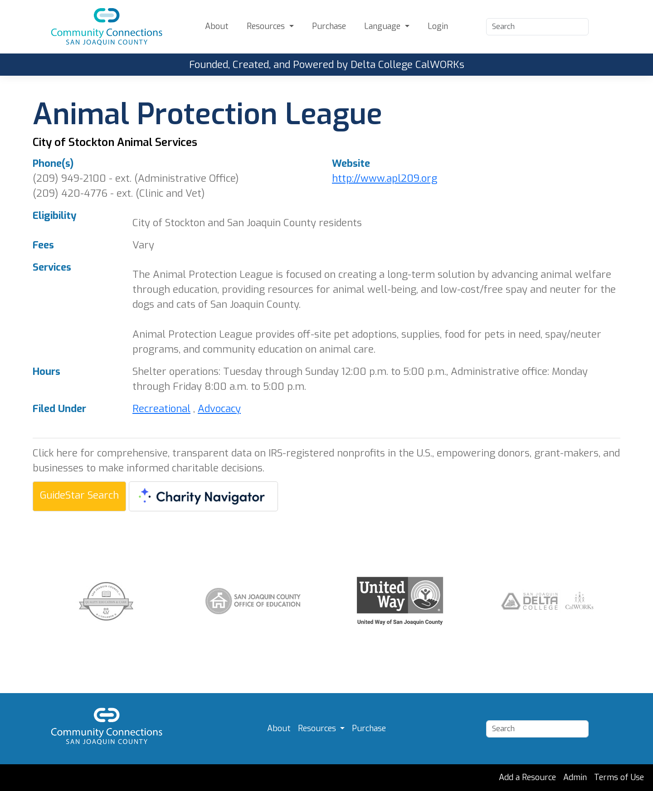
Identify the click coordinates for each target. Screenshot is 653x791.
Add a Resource (527, 777)
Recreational (161, 408)
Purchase (329, 26)
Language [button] (383, 26)
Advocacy (219, 408)
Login (438, 26)
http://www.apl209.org (384, 178)
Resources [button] (267, 26)
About (217, 26)
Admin (575, 777)
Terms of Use (619, 777)
